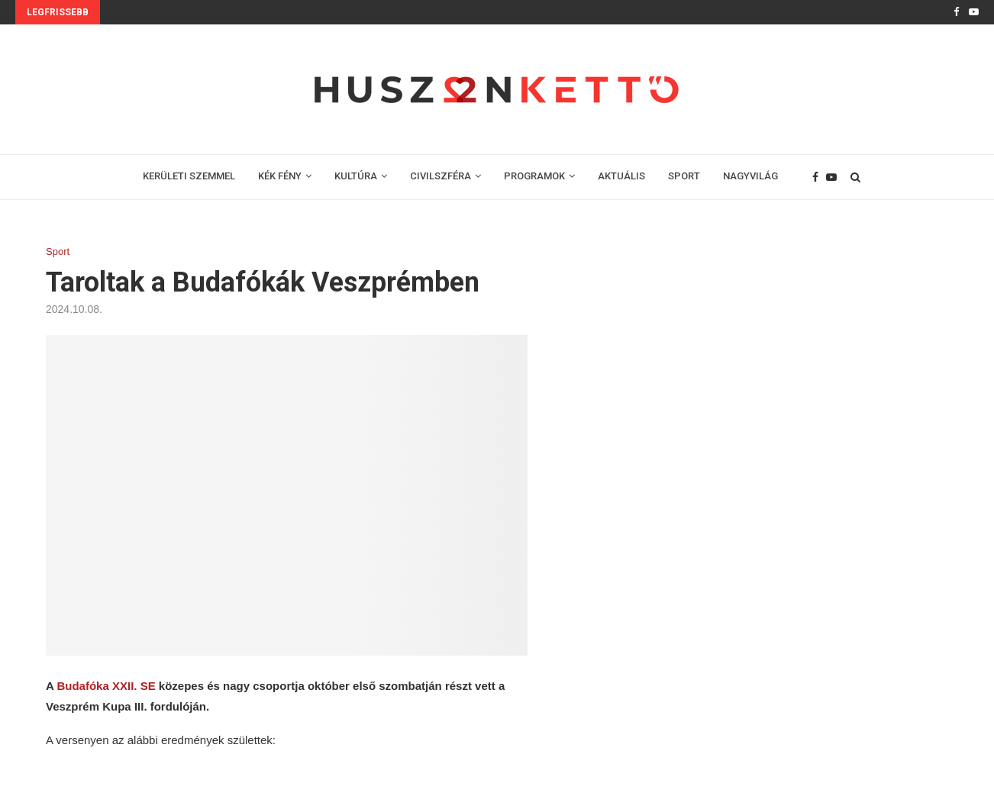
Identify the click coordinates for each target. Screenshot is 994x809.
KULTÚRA (355, 176)
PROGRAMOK (534, 176)
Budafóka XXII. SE (105, 685)
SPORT (684, 176)
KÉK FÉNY (280, 176)
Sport (57, 251)
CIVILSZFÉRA (440, 176)
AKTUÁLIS (621, 176)
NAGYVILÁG (750, 176)
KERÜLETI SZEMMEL (189, 176)
